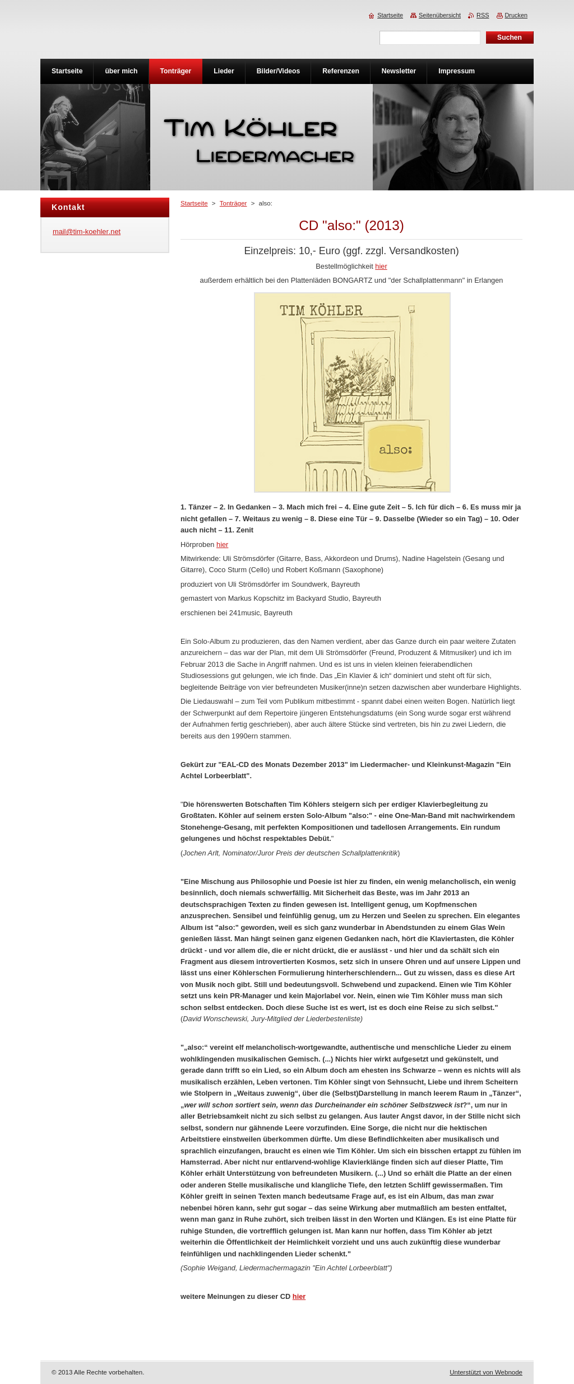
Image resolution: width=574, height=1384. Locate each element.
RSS (482, 15)
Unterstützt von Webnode (486, 1372)
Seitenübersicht (440, 15)
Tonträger (233, 203)
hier (381, 266)
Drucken (516, 15)
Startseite (194, 203)
